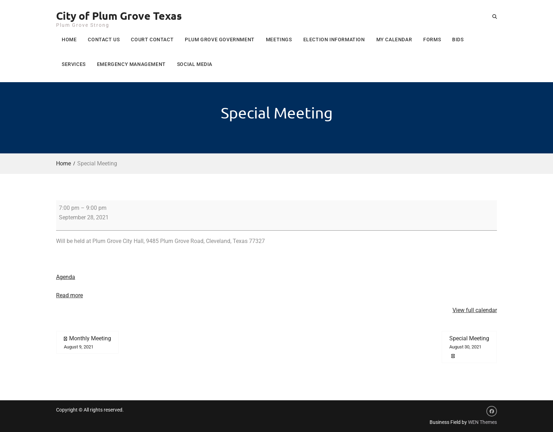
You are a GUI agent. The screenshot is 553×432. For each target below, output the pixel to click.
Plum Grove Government (220, 39)
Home (69, 39)
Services (74, 64)
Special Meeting (469, 343)
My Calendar (394, 39)
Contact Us (104, 39)
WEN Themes (482, 422)
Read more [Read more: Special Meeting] (69, 295)
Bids (457, 39)
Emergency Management (131, 64)
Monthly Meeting (87, 343)
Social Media (194, 64)
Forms (432, 39)
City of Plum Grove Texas (119, 15)
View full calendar (474, 310)
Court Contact (152, 39)
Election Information (334, 39)
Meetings (279, 39)
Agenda (65, 277)
